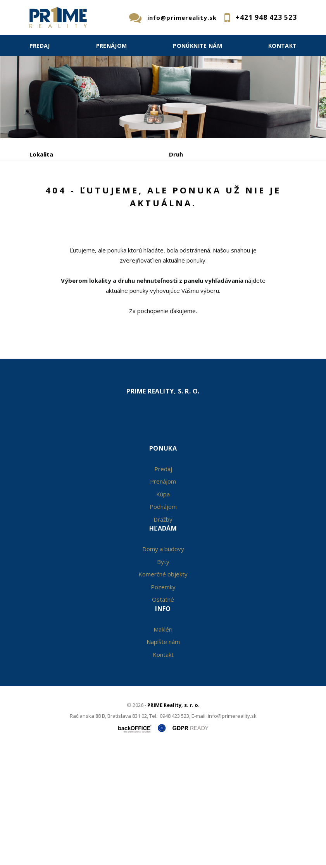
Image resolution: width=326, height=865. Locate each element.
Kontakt (282, 45)
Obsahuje (43, 187)
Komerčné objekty (163, 689)
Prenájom (111, 45)
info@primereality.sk (182, 17)
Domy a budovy (163, 663)
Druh (176, 154)
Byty (163, 676)
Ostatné (163, 714)
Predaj (39, 45)
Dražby (163, 633)
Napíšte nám (163, 756)
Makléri (163, 743)
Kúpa (145, 228)
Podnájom (190, 228)
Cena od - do (187, 187)
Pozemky (163, 701)
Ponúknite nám (197, 45)
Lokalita (41, 154)
